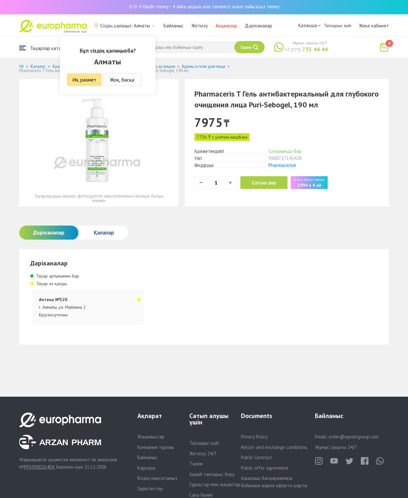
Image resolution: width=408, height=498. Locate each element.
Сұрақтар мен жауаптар (214, 484)
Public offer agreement (264, 468)
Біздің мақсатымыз (157, 478)
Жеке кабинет (374, 26)
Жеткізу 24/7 (202, 454)
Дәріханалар (258, 26)
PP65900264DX (39, 467)
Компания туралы (155, 447)
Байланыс (174, 26)
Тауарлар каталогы (45, 48)
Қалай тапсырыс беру (212, 474)
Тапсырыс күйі (337, 25)
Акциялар (226, 26)
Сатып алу (265, 182)
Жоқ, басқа (122, 79)
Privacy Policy (254, 437)
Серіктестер (150, 489)
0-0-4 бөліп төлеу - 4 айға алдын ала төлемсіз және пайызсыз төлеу (204, 6)
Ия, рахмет (84, 79)
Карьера (146, 468)
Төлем (196, 464)
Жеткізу (199, 26)
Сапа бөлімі (201, 495)
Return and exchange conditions (274, 447)
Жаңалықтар (150, 437)
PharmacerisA (282, 165)
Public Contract (256, 457)
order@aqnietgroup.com (354, 437)
